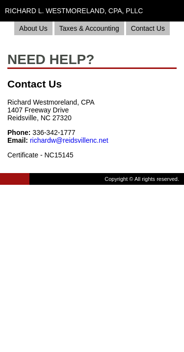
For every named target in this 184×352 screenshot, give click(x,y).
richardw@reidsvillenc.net (69, 140)
